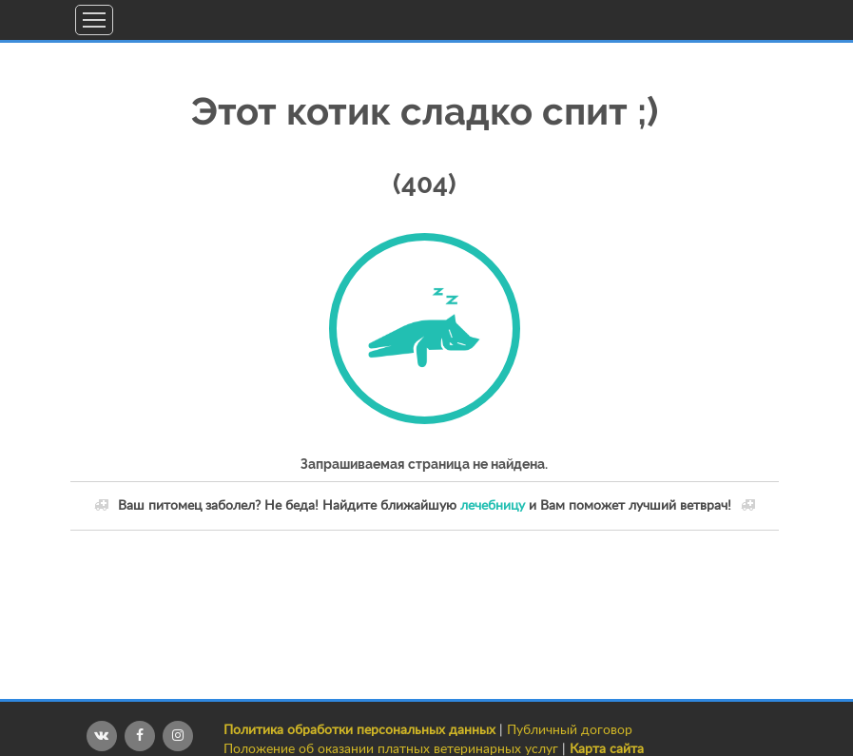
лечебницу (492, 506)
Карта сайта (607, 749)
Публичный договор (569, 730)
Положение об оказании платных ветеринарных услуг (390, 749)
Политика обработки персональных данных (359, 730)
